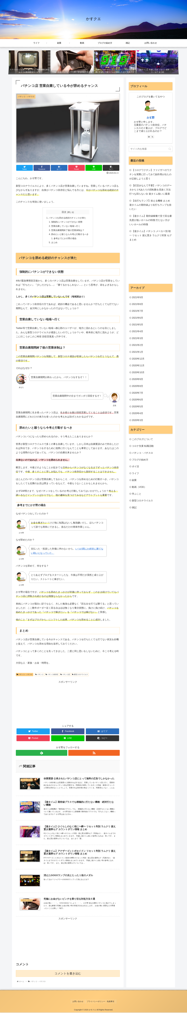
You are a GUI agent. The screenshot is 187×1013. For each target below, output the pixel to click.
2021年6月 (137, 318)
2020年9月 (137, 379)
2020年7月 (137, 393)
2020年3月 (137, 420)
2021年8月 (137, 304)
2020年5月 (137, 406)
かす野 (151, 117)
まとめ (54, 243)
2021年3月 (137, 338)
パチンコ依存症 (52, 675)
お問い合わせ (78, 1002)
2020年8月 (137, 386)
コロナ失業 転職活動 (143, 446)
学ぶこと (136, 493)
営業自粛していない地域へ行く (65, 226)
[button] (170, 148)
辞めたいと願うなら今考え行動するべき (70, 235)
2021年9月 (137, 297)
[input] (150, 149)
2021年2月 (137, 345)
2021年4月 (137, 331)
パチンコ (39, 675)
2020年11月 (138, 365)
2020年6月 (137, 399)
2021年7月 (137, 311)
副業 (134, 480)
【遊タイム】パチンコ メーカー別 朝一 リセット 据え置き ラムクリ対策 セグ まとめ (150, 235)
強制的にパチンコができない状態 (66, 222)
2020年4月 (137, 413)
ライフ (135, 473)
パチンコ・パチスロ (24, 675)
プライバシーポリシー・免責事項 (100, 1002)
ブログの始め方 (140, 459)
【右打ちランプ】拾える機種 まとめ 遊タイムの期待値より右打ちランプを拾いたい (150, 204)
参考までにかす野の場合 (65, 239)
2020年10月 (138, 372)
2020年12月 (138, 358)
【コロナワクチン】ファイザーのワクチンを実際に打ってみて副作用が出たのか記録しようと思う (150, 174)
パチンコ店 (65, 675)
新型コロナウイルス (80, 675)
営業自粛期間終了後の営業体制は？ (67, 230)
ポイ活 (136, 466)
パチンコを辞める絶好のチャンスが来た (67, 218)
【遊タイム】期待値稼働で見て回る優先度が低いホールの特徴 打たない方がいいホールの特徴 (150, 220)
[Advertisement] (68, 703)
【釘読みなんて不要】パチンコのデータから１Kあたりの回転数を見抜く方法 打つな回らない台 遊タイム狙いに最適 (150, 189)
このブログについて (142, 439)
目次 (64, 212)
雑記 (134, 507)
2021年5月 (137, 324)
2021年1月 (137, 352)
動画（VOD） (139, 487)
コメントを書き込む (68, 975)
